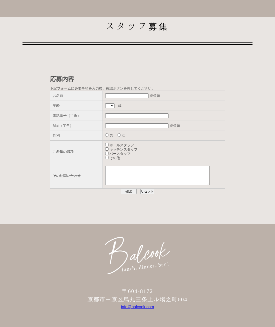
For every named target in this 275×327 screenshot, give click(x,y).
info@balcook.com (137, 310)
